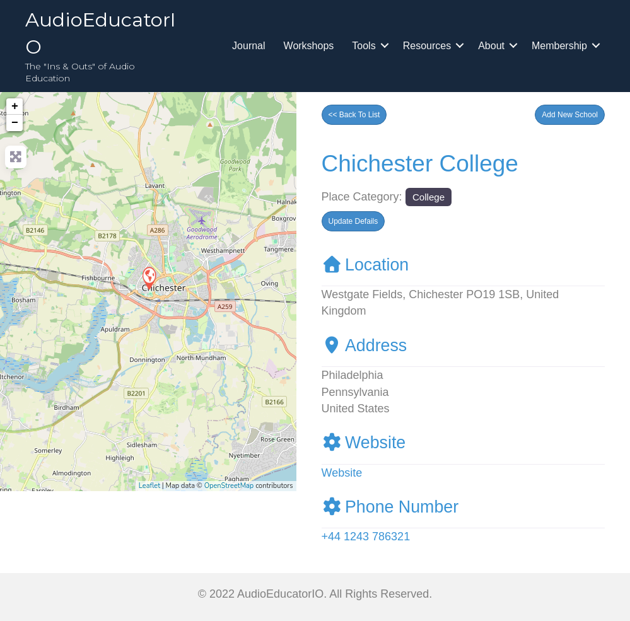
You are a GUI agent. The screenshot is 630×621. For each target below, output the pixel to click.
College (428, 197)
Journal (248, 45)
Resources (427, 45)
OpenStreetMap (229, 485)
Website (364, 442)
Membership (559, 45)
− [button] (14, 123)
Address (364, 345)
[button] (570, 115)
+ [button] (14, 106)
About (491, 45)
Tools (363, 45)
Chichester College (420, 164)
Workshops (309, 45)
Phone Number (390, 506)
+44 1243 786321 (366, 536)
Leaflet (149, 485)
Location (365, 264)
